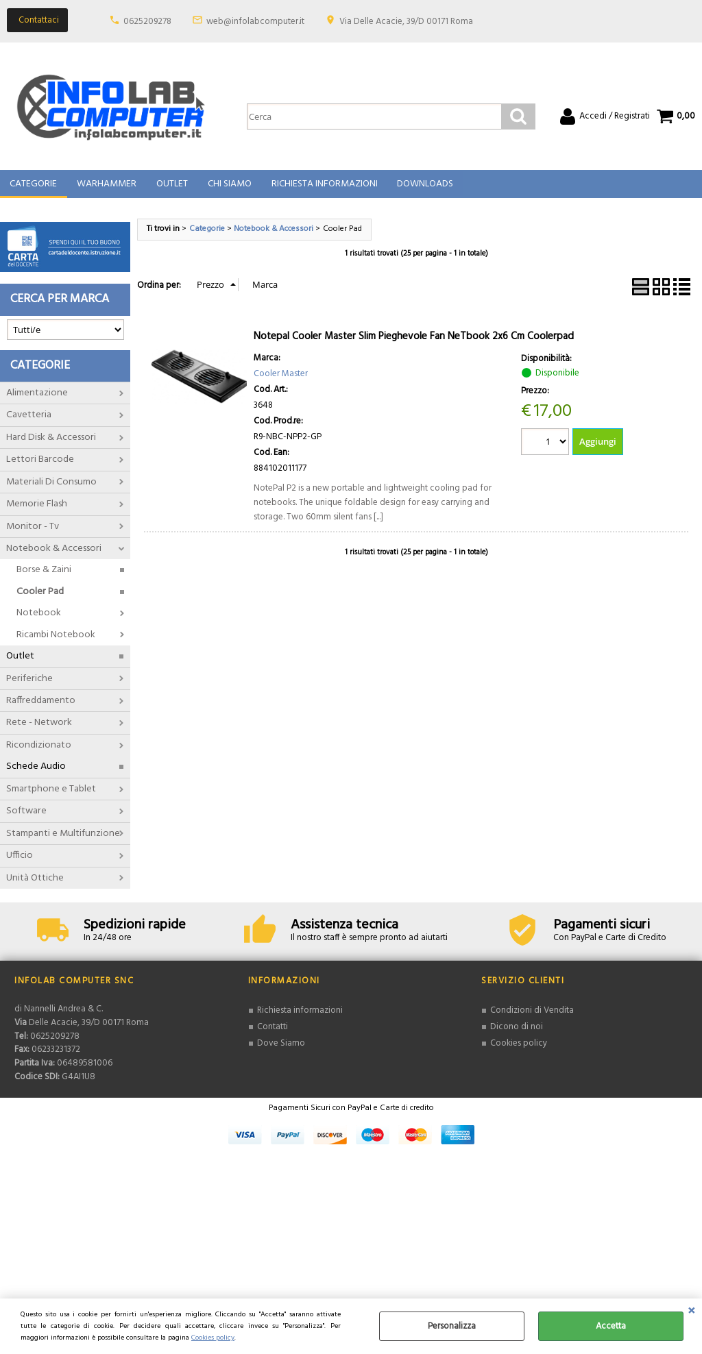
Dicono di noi (516, 1033)
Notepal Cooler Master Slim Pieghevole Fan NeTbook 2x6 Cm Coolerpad (414, 343)
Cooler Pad (40, 598)
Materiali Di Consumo (51, 489)
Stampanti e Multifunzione (63, 840)
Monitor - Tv (32, 533)
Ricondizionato (38, 752)
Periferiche (29, 685)
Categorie (33, 188)
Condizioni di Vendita (532, 1018)
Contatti (272, 1033)
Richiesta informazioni (300, 1018)
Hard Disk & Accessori (51, 444)
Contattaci (39, 20)
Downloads (422, 188)
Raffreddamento (40, 707)
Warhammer (106, 188)
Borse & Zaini (43, 577)
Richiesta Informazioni (322, 188)
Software (26, 818)
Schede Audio (36, 774)
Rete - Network (39, 730)
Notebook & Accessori (53, 555)
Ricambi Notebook (55, 642)
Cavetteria (28, 422)
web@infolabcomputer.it (255, 21)
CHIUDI (691, 1312)
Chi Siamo (228, 188)
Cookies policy (212, 1338)
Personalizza (452, 1326)
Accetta (611, 1326)
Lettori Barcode (40, 466)
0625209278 (147, 21)
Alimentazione (37, 400)
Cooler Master (281, 380)
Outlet (170, 188)
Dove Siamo (281, 1050)
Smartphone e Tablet (51, 796)
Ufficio (19, 862)
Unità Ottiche (35, 885)
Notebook (38, 620)
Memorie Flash (36, 511)
